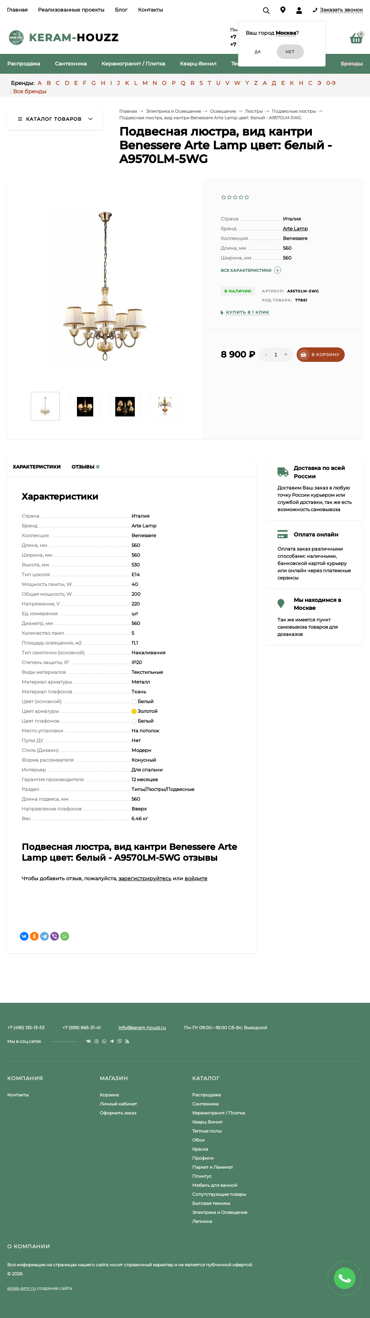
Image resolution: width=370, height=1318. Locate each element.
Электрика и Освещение (219, 1212)
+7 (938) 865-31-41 (81, 1027)
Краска (200, 1149)
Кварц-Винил (207, 1122)
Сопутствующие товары (219, 1194)
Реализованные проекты (71, 10)
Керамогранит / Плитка (218, 1113)
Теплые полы (206, 1131)
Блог (121, 10)
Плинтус (202, 1176)
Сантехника (205, 1104)
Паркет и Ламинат (212, 1167)
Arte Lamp (295, 228)
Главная (17, 10)
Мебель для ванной (214, 1185)
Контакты (150, 10)
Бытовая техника (211, 1203)
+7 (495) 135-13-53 (25, 1027)
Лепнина (202, 1221)
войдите (196, 878)
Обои (198, 1140)
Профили (203, 1158)
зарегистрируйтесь (145, 878)
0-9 (330, 83)
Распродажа (206, 1094)
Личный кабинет (118, 1104)
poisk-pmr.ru (21, 1288)
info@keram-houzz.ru (142, 1027)
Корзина (109, 1094)
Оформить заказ (118, 1113)
